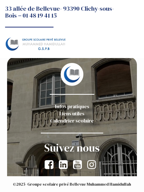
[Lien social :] (79, 164)
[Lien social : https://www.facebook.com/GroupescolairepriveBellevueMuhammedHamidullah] (51, 164)
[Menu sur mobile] (133, 32)
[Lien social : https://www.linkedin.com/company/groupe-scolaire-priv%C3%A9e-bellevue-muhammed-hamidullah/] (65, 164)
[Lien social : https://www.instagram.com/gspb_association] (93, 164)
